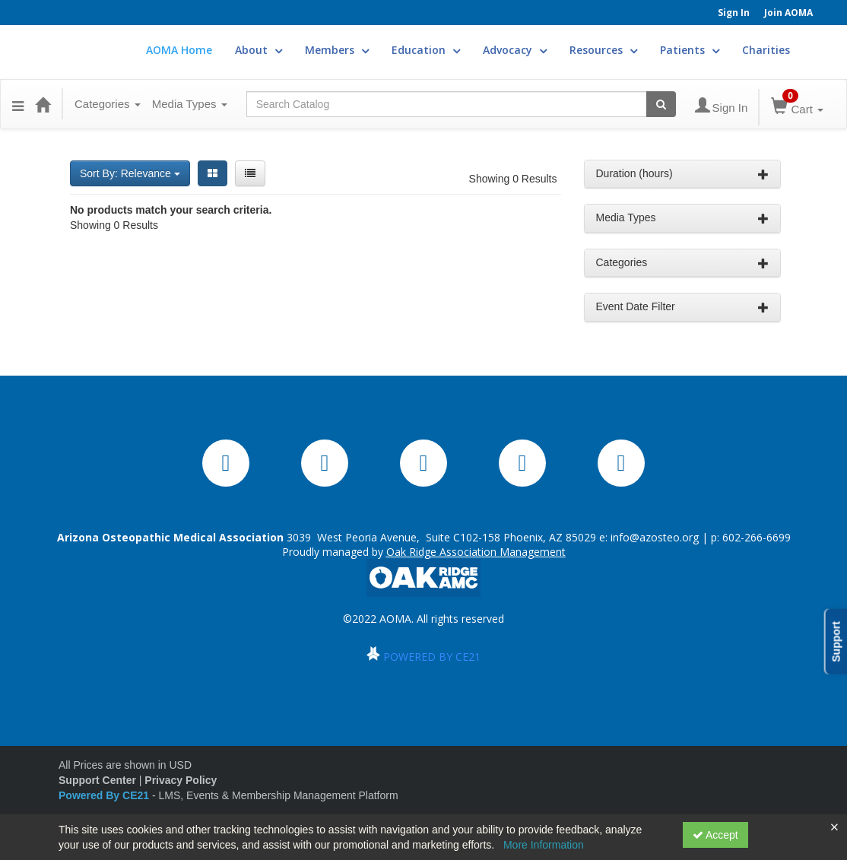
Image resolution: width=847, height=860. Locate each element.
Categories (108, 103)
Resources (603, 50)
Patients (689, 50)
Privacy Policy (180, 780)
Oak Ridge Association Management (476, 551)
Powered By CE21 (105, 795)
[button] (18, 104)
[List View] (250, 173)
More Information (543, 845)
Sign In (734, 12)
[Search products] (661, 104)
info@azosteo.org (655, 537)
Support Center (97, 780)
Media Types (189, 103)
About (258, 50)
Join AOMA (788, 12)
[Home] (43, 104)
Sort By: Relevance (130, 173)
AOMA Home (179, 50)
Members (337, 50)
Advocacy (515, 50)
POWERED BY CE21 (432, 656)
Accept (715, 835)
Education (426, 50)
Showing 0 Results (513, 179)
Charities (766, 50)
